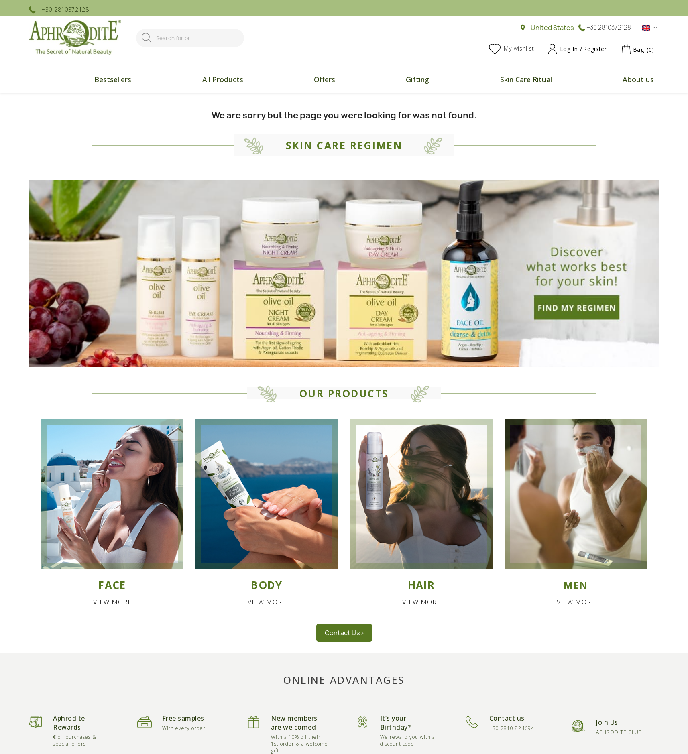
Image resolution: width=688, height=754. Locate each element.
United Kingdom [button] (193, 405)
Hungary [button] (181, 321)
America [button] (352, 243)
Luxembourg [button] (188, 345)
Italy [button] (174, 333)
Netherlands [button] (188, 357)
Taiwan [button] (507, 272)
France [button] (178, 297)
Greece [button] (179, 309)
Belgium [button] (180, 260)
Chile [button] (345, 272)
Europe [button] (188, 243)
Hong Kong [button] (514, 260)
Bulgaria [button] (180, 272)
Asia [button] (508, 243)
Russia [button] (178, 381)
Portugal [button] (181, 369)
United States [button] (358, 260)
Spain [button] (176, 393)
